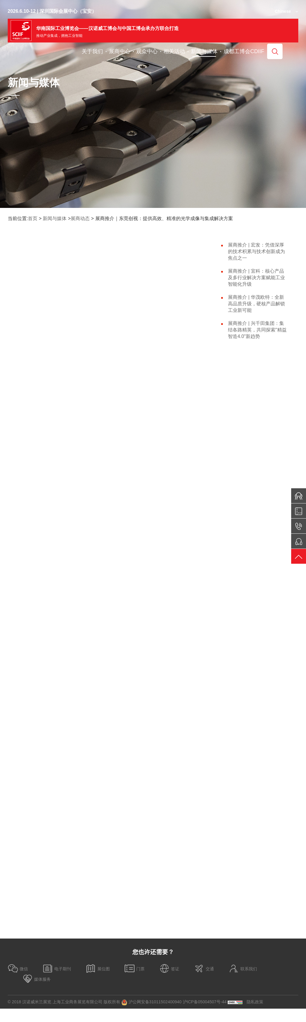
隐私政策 (255, 1001)
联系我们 (243, 968)
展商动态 (80, 218)
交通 (204, 968)
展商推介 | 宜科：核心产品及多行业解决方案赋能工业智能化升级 (256, 277)
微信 (18, 968)
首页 (32, 218)
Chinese (283, 11)
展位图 (97, 968)
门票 (134, 968)
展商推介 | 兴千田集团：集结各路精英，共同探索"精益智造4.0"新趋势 (257, 330)
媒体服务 (36, 978)
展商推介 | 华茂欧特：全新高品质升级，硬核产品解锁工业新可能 (256, 304)
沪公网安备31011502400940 (151, 1002)
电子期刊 (56, 968)
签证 (169, 968)
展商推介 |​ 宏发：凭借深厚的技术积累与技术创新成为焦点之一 (256, 251)
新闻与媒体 (54, 218)
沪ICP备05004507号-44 (205, 1001)
